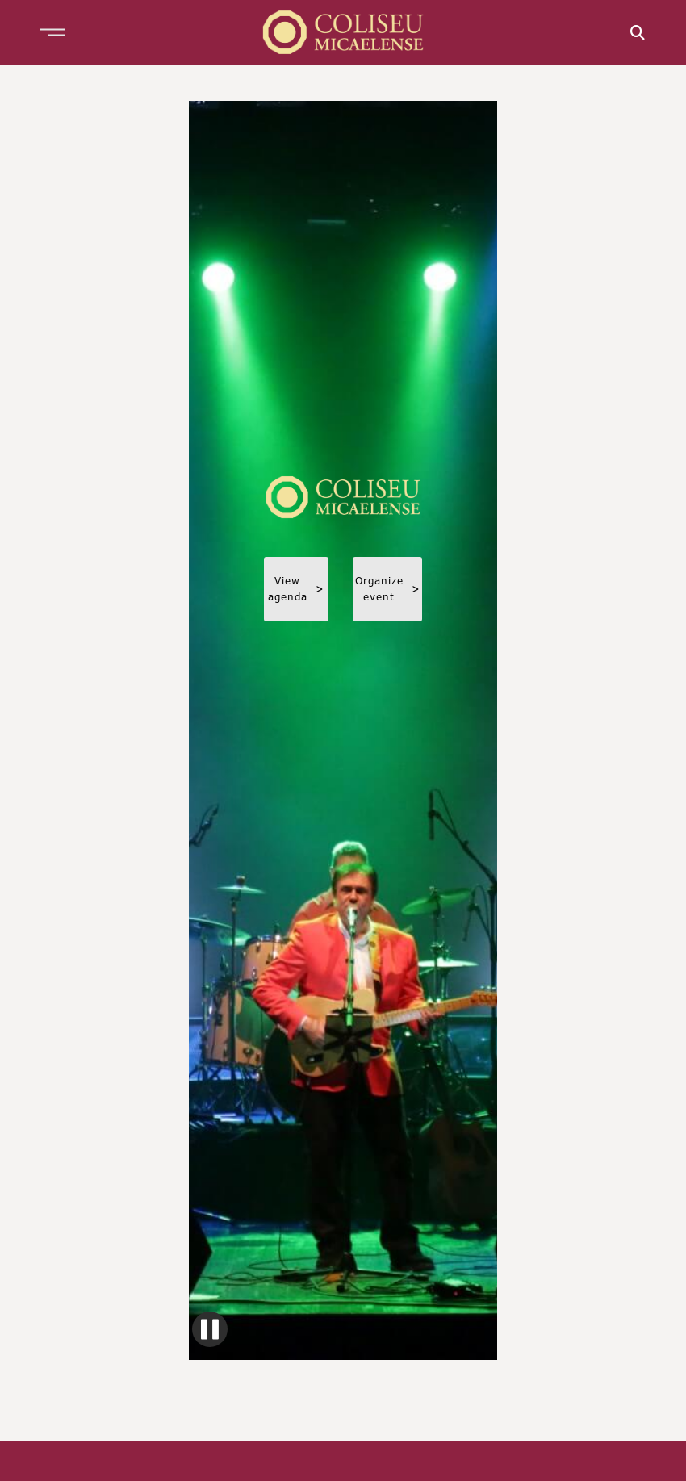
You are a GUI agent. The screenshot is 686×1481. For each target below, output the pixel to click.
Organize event (387, 589)
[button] (52, 32)
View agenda (296, 589)
